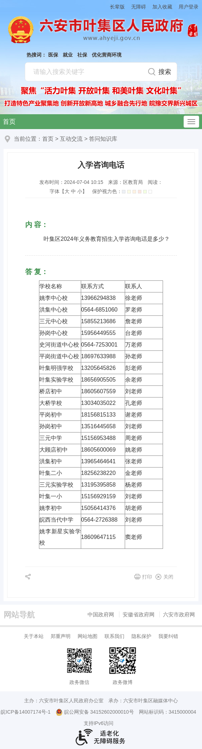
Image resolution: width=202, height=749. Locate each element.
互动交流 (71, 139)
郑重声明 (61, 636)
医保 (53, 55)
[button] (114, 6)
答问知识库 (103, 139)
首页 (9, 121)
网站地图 (87, 636)
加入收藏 (162, 7)
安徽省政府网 (139, 614)
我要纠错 (168, 636)
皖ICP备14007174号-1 (25, 712)
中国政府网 (101, 614)
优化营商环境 (107, 55)
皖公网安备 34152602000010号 (95, 712)
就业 (68, 55)
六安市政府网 (179, 614)
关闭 (168, 577)
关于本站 (34, 636)
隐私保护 (141, 636)
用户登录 (188, 7)
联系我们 (114, 636)
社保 (82, 55)
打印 (147, 577)
